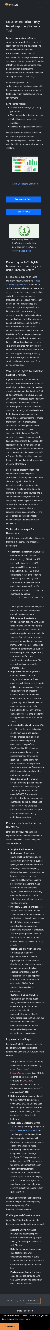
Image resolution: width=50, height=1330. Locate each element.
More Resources (25, 1311)
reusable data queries (27, 629)
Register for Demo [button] (23, 199)
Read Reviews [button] (23, 211)
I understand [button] (9, 1326)
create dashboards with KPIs (23, 1130)
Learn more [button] (24, 1319)
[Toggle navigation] (42, 4)
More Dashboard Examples (25, 184)
